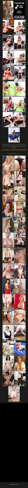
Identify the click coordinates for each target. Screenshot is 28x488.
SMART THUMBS (17, 401)
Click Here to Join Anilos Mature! (14, 150)
